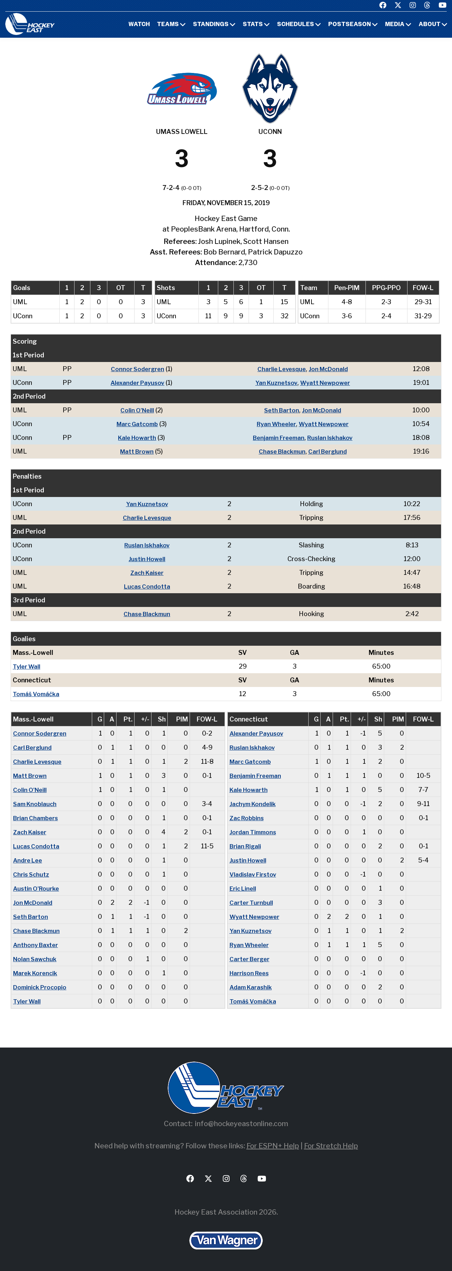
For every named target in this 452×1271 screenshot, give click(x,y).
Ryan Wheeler (274, 424)
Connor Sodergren (135, 369)
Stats (253, 24)
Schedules (295, 24)
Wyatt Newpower (326, 382)
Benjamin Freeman (277, 437)
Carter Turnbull (252, 902)
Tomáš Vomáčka (37, 694)
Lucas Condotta (149, 586)
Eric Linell (244, 888)
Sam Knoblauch (36, 804)
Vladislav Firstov (254, 874)
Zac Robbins (248, 818)
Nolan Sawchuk (36, 959)
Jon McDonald (330, 369)
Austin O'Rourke (37, 888)
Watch (139, 24)
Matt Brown (135, 451)
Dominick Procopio (41, 987)
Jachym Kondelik (254, 804)
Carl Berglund (329, 451)
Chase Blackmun (281, 451)
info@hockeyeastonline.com (241, 1123)
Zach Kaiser (148, 572)
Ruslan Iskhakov (332, 437)
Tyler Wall (27, 666)
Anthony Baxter (37, 944)
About (430, 24)
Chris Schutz (32, 874)
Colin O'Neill (135, 410)
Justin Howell (148, 559)
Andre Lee (28, 860)
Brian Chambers (37, 818)
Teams (168, 24)
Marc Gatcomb (134, 424)
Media (395, 24)
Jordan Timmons (254, 832)
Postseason (349, 24)
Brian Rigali (246, 846)
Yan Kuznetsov (274, 382)
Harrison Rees (251, 973)
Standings (211, 24)
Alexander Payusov (135, 382)
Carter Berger (251, 959)
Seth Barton (280, 410)
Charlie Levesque (280, 369)
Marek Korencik (36, 973)
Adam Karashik (252, 987)
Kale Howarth (134, 437)
